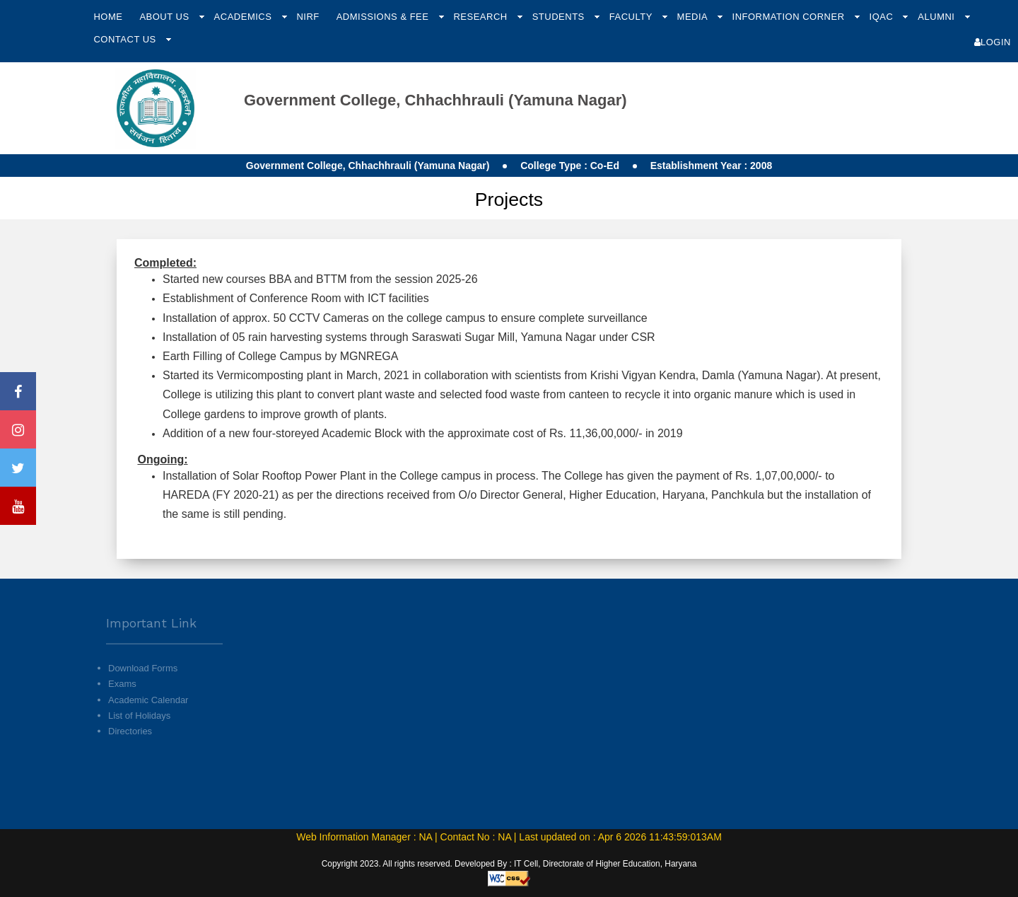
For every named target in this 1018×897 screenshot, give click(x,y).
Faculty (632, 16)
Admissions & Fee (384, 16)
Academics (244, 16)
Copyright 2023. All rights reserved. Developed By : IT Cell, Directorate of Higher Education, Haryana (509, 864)
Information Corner (790, 16)
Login (992, 42)
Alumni (937, 16)
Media (693, 16)
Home (107, 16)
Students (559, 16)
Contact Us (125, 39)
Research (481, 16)
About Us (165, 16)
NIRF (307, 16)
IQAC (883, 16)
